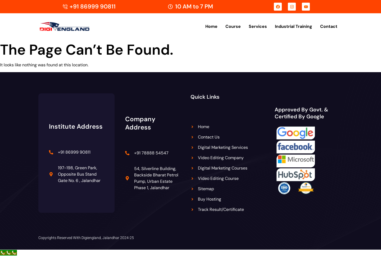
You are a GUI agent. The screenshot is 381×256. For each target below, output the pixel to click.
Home (211, 26)
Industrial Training (293, 26)
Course (233, 26)
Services (258, 26)
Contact (328, 26)
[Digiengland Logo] (73, 26)
